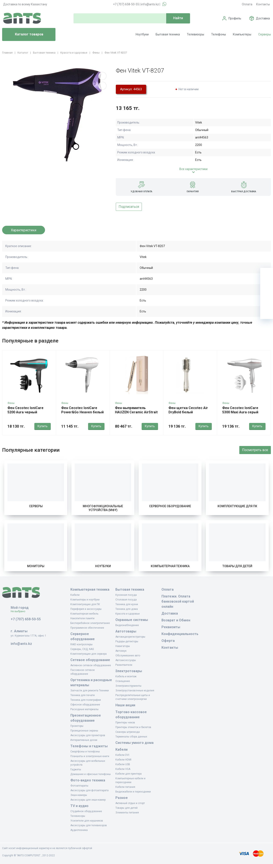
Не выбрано (19, 611)
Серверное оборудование (170, 506)
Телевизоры (195, 34)
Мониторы (35, 566)
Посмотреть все (255, 450)
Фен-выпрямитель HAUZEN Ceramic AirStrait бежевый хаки (136, 412)
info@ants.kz (150, 4)
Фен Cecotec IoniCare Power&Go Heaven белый (82, 410)
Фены (11, 403)
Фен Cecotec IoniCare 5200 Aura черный (25, 410)
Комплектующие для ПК (237, 506)
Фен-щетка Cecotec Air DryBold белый (188, 410)
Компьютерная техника (170, 566)
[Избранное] (266, 287)
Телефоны (218, 34)
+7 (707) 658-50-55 (126, 4)
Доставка (263, 18)
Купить (43, 426)
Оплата (247, 4)
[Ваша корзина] (266, 274)
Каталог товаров (24, 34)
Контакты (263, 4)
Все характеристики (193, 169)
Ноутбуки (142, 34)
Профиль (234, 18)
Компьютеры (242, 34)
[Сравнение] (266, 299)
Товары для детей (237, 566)
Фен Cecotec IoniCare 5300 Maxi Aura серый (240, 410)
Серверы (264, 34)
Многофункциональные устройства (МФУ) (103, 508)
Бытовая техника (168, 34)
